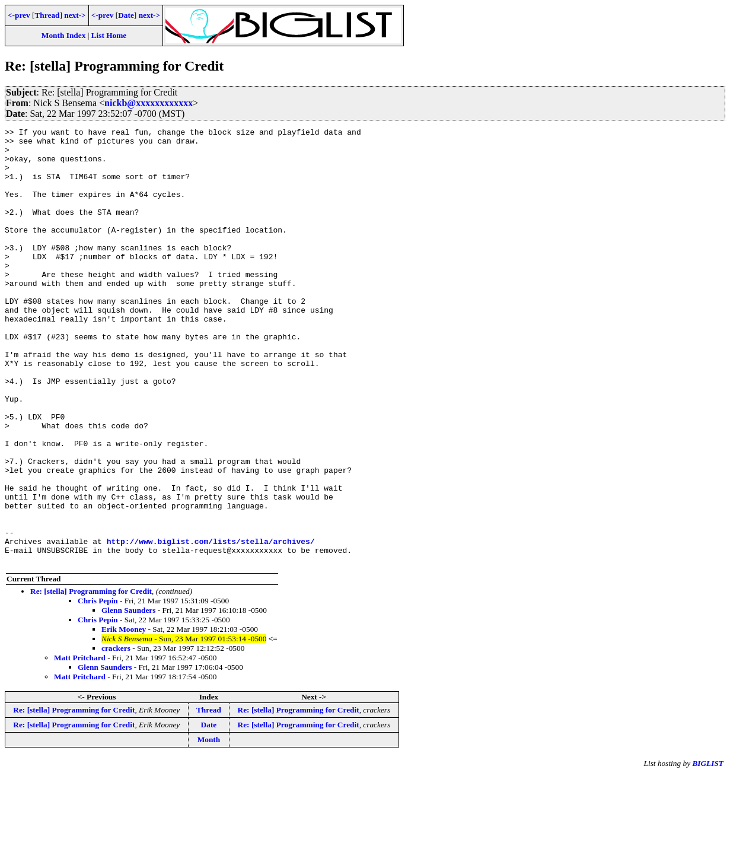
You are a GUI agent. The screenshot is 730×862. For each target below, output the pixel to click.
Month (209, 826)
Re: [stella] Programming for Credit (91, 678)
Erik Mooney (123, 716)
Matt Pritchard (80, 744)
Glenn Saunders (128, 697)
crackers (115, 735)
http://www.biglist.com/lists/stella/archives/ (211, 624)
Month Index (63, 35)
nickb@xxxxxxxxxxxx (148, 103)
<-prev (19, 15)
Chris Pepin (98, 687)
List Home (109, 35)
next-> (74, 15)
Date (126, 15)
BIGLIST (707, 850)
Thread (46, 15)
